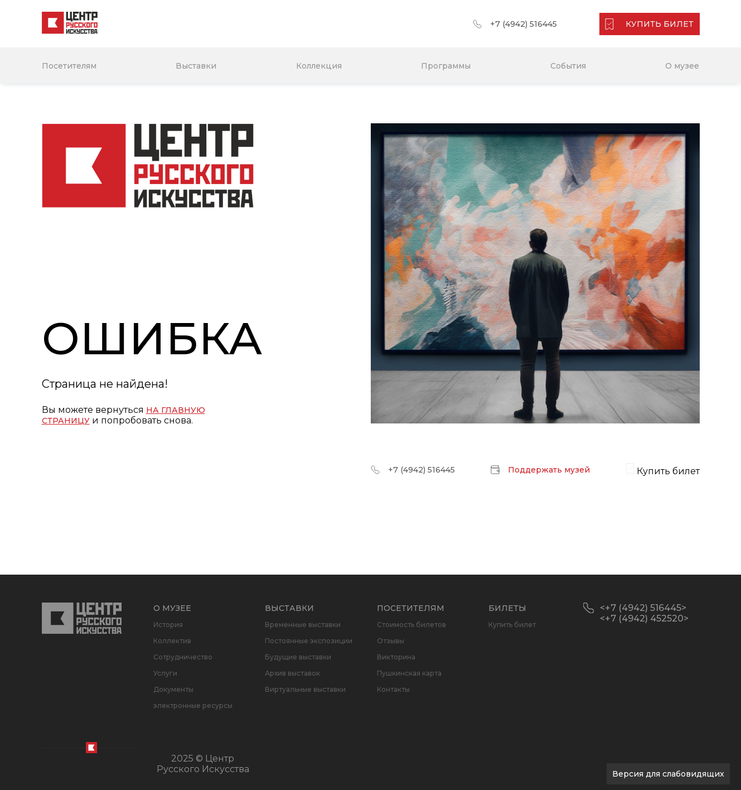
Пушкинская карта (409, 673)
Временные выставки (303, 624)
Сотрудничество (182, 657)
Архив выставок (292, 673)
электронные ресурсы (193, 705)
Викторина (396, 657)
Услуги (165, 673)
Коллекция (319, 66)
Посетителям (69, 66)
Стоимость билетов (411, 624)
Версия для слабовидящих (668, 774)
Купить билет (512, 624)
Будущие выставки (298, 657)
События (568, 66)
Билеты (507, 608)
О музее (682, 66)
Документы (173, 689)
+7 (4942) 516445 (523, 24)
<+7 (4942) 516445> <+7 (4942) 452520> (644, 613)
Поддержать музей (549, 470)
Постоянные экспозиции (308, 641)
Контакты (393, 689)
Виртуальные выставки (305, 689)
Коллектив (172, 641)
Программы (446, 66)
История (168, 624)
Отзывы (390, 641)
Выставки (196, 66)
